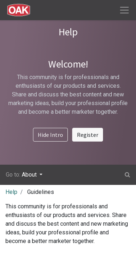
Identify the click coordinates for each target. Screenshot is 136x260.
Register (87, 134)
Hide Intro (50, 134)
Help (11, 191)
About (30, 174)
